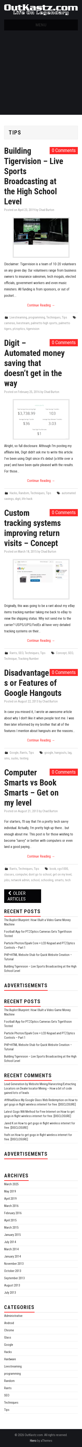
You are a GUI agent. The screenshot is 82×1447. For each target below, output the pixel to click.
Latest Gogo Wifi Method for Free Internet (30, 1112)
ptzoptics (19, 329)
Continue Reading (41, 305)
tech (68, 880)
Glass (7, 1337)
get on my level (62, 874)
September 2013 (14, 1278)
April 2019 (10, 1199)
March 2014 (11, 1249)
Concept (61, 653)
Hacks (13, 493)
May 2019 (10, 1191)
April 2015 (10, 1220)
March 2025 (11, 1184)
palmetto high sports (44, 323)
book (53, 869)
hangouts (60, 753)
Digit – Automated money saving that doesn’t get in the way (34, 363)
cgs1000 (62, 869)
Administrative (13, 1316)
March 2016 (11, 1206)
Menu (41, 24)
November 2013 (14, 1264)
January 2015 (12, 1235)
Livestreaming (18, 317)
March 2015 (11, 1227)
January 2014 (12, 1256)
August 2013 (12, 1285)
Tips (64, 317)
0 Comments (64, 150)
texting (24, 758)
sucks (14, 758)
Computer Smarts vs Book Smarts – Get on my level (31, 788)
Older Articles (16, 896)
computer (21, 874)
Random (24, 493)
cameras (9, 323)
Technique (10, 659)
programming (36, 317)
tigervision (32, 329)
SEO (20, 653)
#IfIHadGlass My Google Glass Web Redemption (34, 1100)
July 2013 (10, 1293)
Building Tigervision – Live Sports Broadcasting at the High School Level (33, 176)
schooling (47, 880)
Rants (13, 653)
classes (9, 874)
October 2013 (12, 1271)
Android (9, 1323)
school (35, 880)
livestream (23, 323)
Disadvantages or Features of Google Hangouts (32, 683)
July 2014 (10, 1242)
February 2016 (13, 1213)
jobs (7, 880)
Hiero (33, 1441)
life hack (27, 499)
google (48, 753)
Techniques (53, 317)
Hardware (10, 1359)
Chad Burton (46, 210)
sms (7, 758)
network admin (20, 880)
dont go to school (40, 874)
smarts (59, 880)
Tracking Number (28, 659)
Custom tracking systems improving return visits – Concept (32, 528)
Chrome (9, 1330)
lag (70, 753)
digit (18, 499)
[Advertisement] (41, 74)
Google (14, 753)
